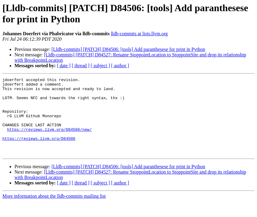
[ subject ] (100, 65)
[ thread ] (80, 65)
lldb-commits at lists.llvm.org (139, 33)
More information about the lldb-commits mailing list (54, 211)
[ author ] (120, 65)
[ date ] (64, 65)
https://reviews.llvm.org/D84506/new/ (49, 140)
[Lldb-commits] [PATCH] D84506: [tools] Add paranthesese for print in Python (128, 49)
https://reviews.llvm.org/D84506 (38, 151)
